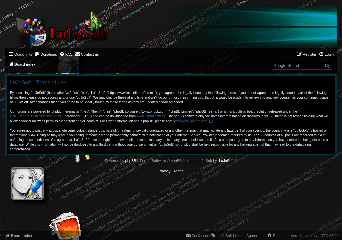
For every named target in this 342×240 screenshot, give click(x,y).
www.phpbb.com (149, 116)
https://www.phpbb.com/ (190, 121)
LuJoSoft (226, 161)
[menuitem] (45, 54)
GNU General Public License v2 (33, 116)
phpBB (130, 161)
